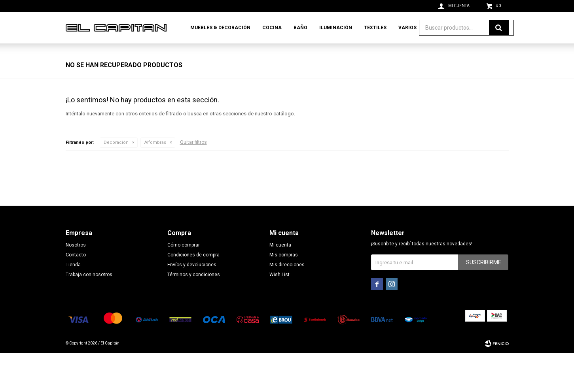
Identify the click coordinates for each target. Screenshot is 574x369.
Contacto (76, 270)
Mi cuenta (280, 261)
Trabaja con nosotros (89, 290)
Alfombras (155, 158)
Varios (407, 27)
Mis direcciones (287, 280)
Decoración (116, 158)
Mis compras (283, 270)
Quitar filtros (193, 158)
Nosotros (76, 261)
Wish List (279, 290)
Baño (300, 27)
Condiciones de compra (193, 270)
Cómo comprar (183, 261)
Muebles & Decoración (220, 27)
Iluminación (335, 27)
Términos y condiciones (193, 290)
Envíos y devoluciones (191, 280)
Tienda (73, 280)
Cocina (272, 27)
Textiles (375, 27)
